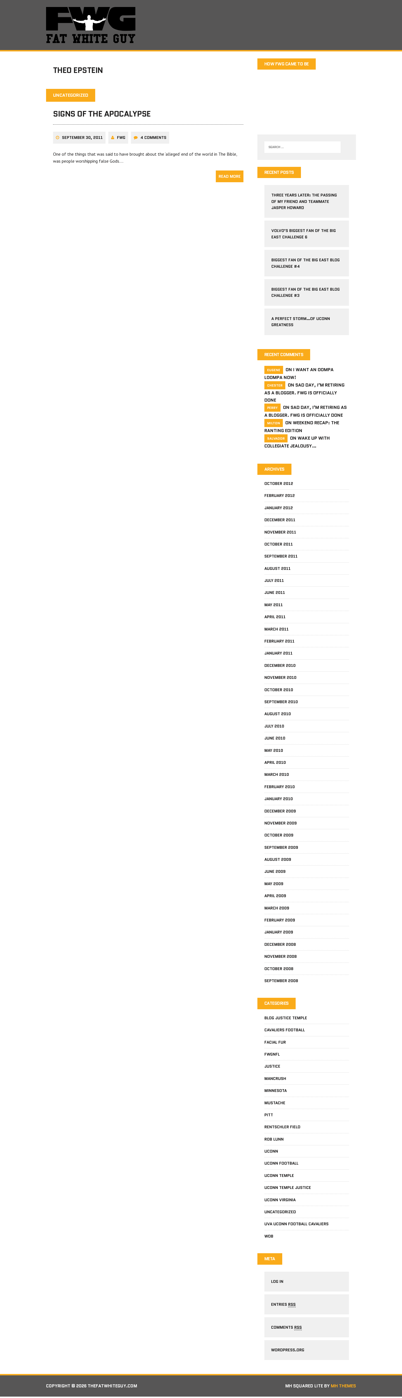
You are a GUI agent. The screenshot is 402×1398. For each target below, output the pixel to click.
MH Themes (343, 1387)
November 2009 (280, 823)
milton (273, 423)
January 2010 (278, 799)
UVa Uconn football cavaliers (296, 1224)
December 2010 (280, 666)
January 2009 (278, 932)
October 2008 (278, 969)
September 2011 (281, 557)
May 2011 (273, 605)
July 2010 (274, 726)
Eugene (273, 370)
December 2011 (279, 520)
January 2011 (278, 654)
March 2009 (276, 908)
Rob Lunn (274, 1140)
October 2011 (278, 544)
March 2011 (276, 629)
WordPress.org (288, 1351)
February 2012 (279, 496)
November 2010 (280, 678)
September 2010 (281, 702)
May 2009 (273, 884)
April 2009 (275, 896)
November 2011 (280, 532)
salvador (276, 438)
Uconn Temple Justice (287, 1188)
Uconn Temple (279, 1176)
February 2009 (279, 920)
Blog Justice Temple (285, 1018)
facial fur (275, 1042)
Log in (277, 1282)
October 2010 (278, 690)
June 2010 (274, 738)
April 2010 (275, 763)
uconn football (281, 1164)
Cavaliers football (284, 1030)
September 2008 (281, 981)
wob (268, 1237)
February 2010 (279, 787)
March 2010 (276, 775)
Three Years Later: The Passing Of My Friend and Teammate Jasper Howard (304, 202)
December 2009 (280, 811)
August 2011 (277, 569)
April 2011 (275, 617)
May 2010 (273, 751)
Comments (286, 1328)
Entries (283, 1305)
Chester (275, 385)
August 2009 (277, 860)
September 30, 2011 (82, 138)
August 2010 (277, 714)
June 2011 (274, 593)
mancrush (275, 1079)
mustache (274, 1103)
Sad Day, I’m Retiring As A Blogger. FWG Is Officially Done (304, 393)
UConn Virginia (280, 1200)
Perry (272, 408)
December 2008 (280, 944)
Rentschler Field (282, 1127)
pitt (268, 1115)
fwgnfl (272, 1055)
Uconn (271, 1152)
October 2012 (278, 484)
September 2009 (281, 847)
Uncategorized (280, 1212)
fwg (121, 138)
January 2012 (278, 508)
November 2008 (280, 957)
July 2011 (274, 581)
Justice (272, 1067)
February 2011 (279, 641)
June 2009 (275, 872)
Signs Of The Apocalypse (102, 114)
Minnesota (275, 1091)
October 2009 (278, 835)
